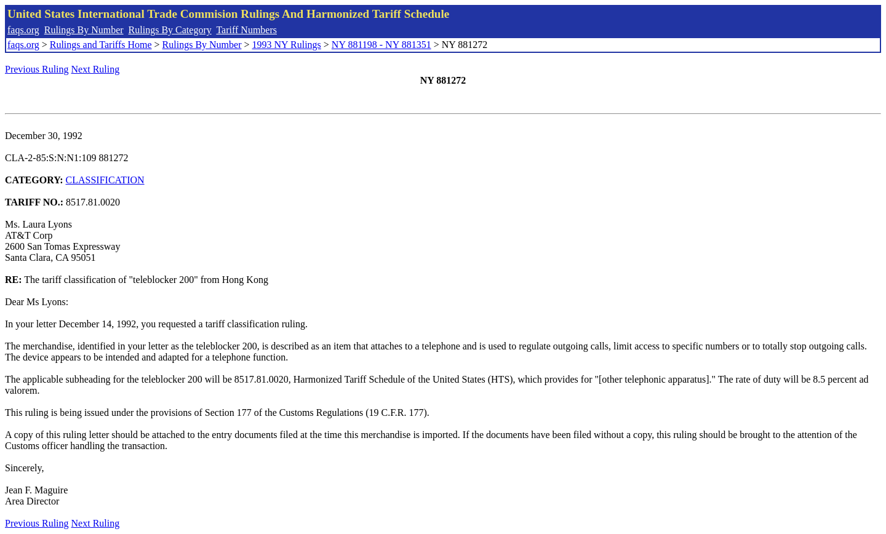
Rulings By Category (170, 30)
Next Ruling (95, 69)
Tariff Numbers (246, 30)
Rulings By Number (84, 30)
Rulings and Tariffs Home (101, 44)
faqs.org (23, 30)
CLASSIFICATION (105, 180)
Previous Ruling (37, 69)
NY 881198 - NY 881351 (381, 44)
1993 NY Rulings (286, 44)
